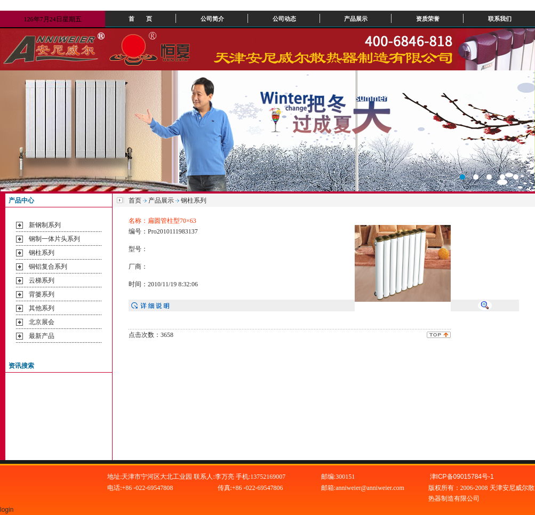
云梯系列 (41, 280)
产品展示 (356, 18)
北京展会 (41, 322)
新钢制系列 (45, 225)
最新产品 (41, 336)
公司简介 (212, 18)
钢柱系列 (41, 252)
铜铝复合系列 (48, 266)
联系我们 (500, 18)
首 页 (140, 18)
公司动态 (284, 18)
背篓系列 (41, 294)
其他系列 (41, 308)
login (7, 509)
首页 (135, 200)
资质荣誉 (428, 18)
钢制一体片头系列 (54, 239)
